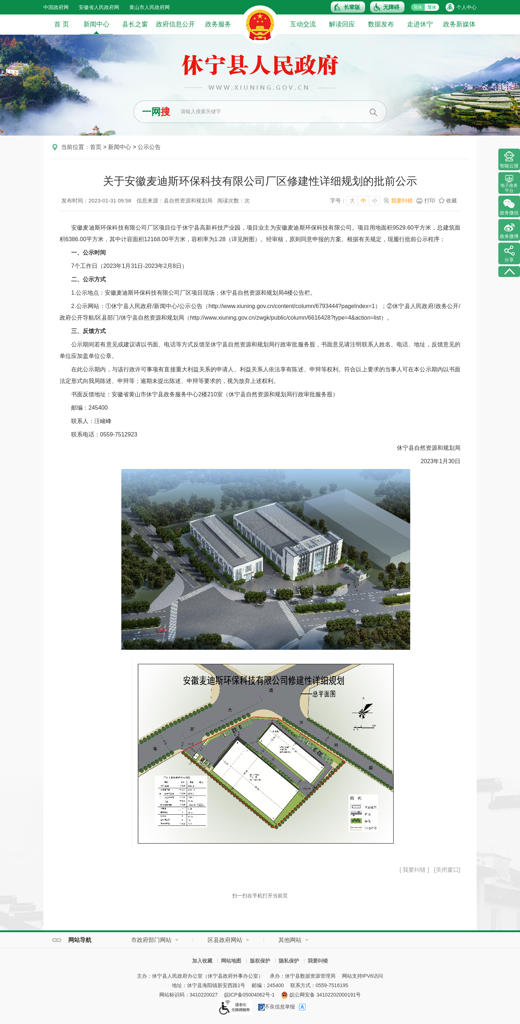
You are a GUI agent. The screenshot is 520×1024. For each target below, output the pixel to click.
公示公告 (149, 147)
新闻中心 (96, 27)
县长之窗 (135, 24)
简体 (417, 7)
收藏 (451, 200)
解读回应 (342, 24)
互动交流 (303, 24)
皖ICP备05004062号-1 (249, 995)
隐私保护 (289, 961)
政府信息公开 (175, 24)
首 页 (61, 24)
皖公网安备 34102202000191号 (321, 995)
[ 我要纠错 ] (414, 870)
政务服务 (218, 24)
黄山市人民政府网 (149, 7)
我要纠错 (402, 200)
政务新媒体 (459, 24)
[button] (348, 7)
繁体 (432, 7)
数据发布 (381, 24)
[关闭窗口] (447, 870)
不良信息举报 (276, 1007)
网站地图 (231, 961)
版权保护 (260, 961)
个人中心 (466, 7)
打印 (429, 200)
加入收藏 (202, 961)
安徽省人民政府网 (99, 7)
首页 (95, 147)
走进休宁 (420, 24)
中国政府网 (56, 7)
